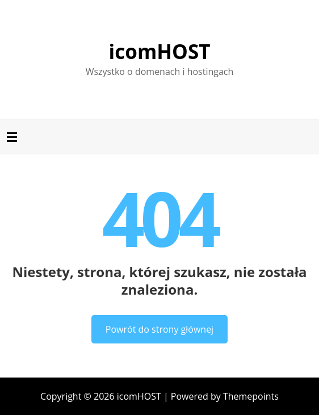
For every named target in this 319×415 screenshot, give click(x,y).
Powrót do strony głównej (159, 329)
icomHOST (160, 51)
